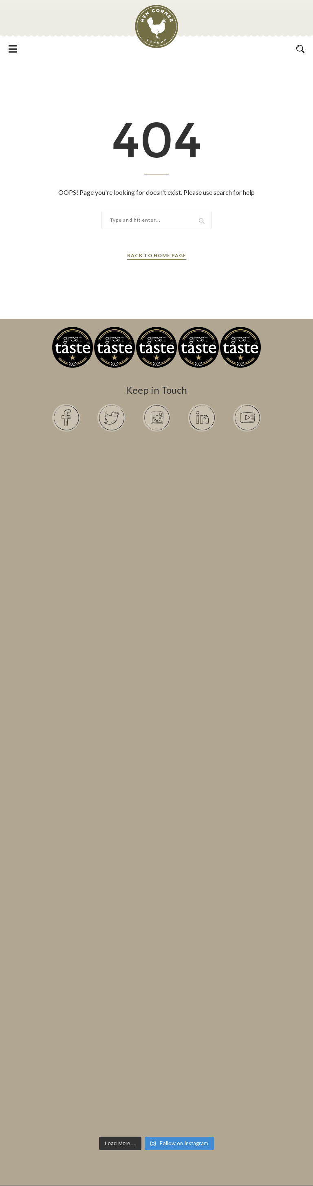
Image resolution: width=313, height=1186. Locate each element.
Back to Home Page (156, 255)
